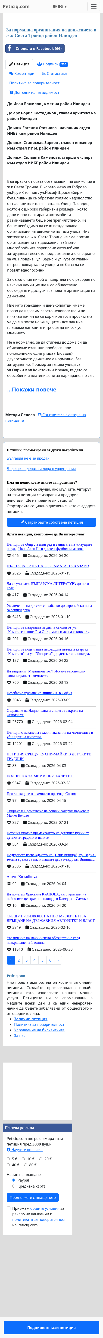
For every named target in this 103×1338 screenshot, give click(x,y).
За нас (19, 1151)
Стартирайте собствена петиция (51, 638)
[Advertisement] (51, 72)
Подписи (52, 167)
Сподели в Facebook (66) (34, 151)
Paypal (23, 1296)
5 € (14, 1275)
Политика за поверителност (34, 185)
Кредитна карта (32, 1302)
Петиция (19, 166)
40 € (15, 1281)
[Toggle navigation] (93, 6)
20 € (48, 1275)
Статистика (54, 176)
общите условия (44, 1324)
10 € (30, 1275)
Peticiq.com (16, 6)
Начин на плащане (24, 1290)
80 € (33, 1281)
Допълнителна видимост (34, 195)
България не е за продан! (28, 575)
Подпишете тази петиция (51, 544)
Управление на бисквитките (39, 1146)
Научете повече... (25, 1265)
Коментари (21, 176)
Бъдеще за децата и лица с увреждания (41, 585)
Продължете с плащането (33, 1313)
